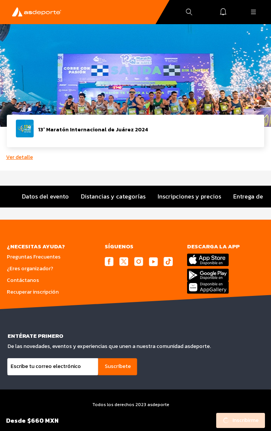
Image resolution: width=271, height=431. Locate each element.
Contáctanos (23, 280)
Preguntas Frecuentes (33, 257)
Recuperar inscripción (33, 292)
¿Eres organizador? (30, 268)
